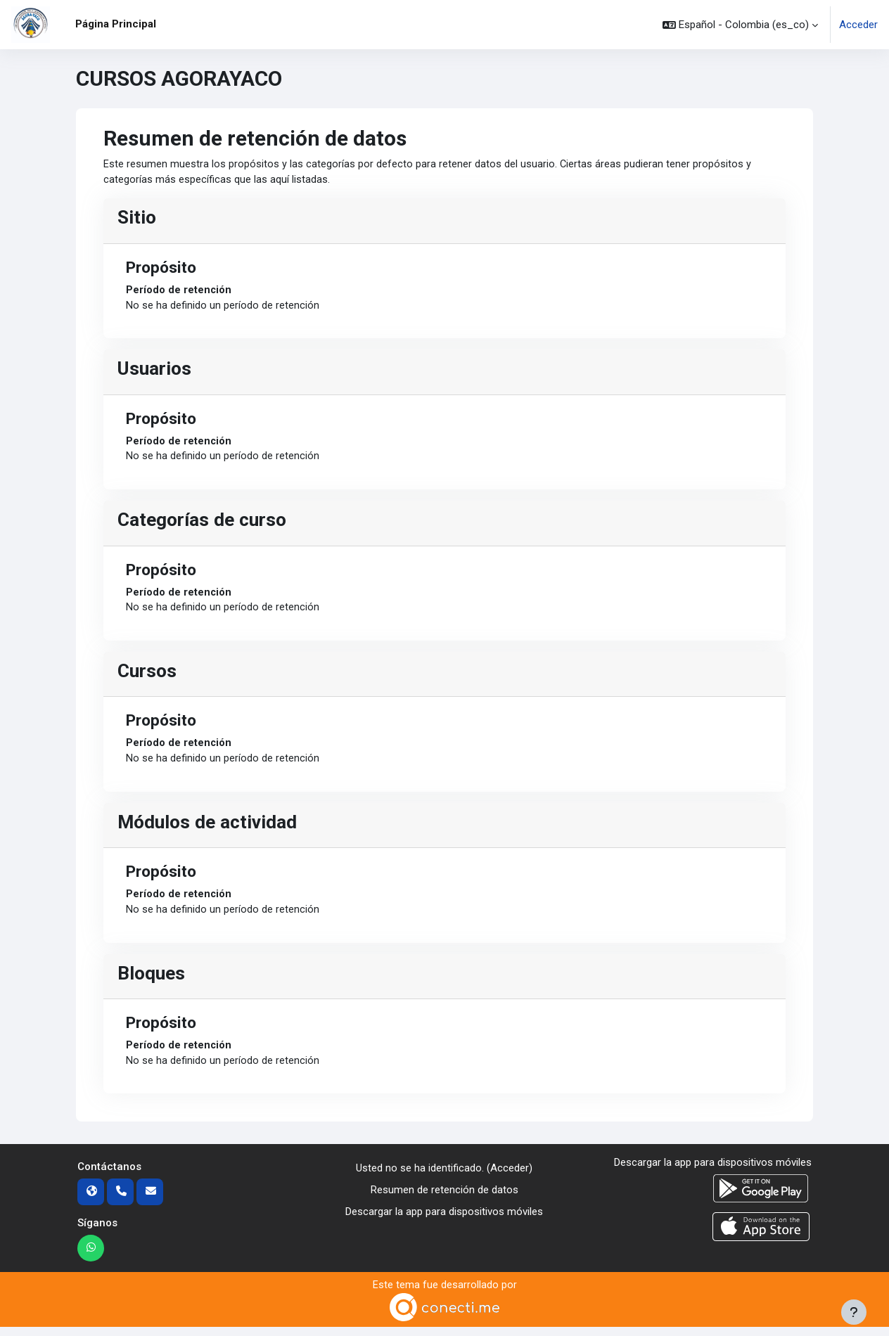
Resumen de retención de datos (444, 1198)
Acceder (858, 24)
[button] (740, 24)
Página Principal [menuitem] (115, 24)
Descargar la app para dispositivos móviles (444, 1219)
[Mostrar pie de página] (853, 1312)
